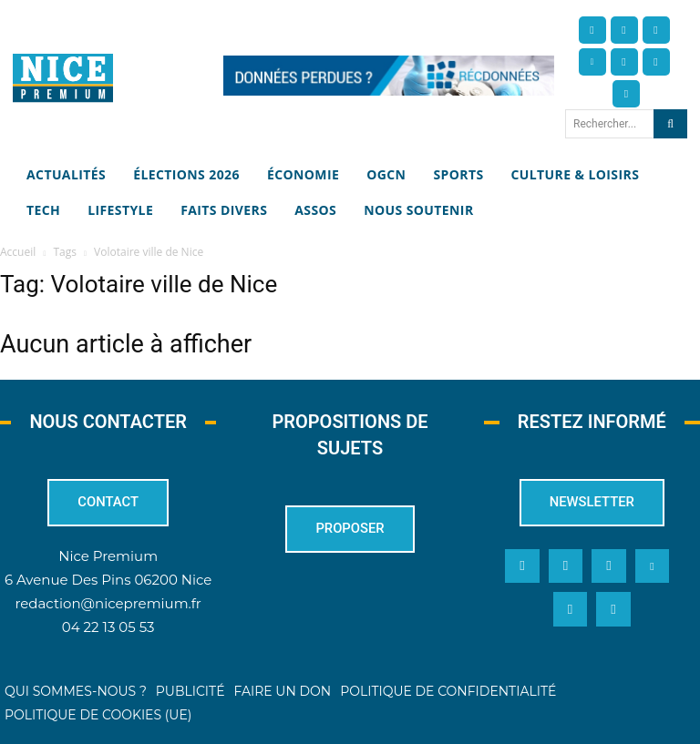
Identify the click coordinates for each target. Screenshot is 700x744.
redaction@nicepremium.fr (108, 603)
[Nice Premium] (63, 78)
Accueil (18, 252)
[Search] (670, 123)
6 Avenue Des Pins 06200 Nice (108, 579)
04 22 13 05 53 (108, 627)
